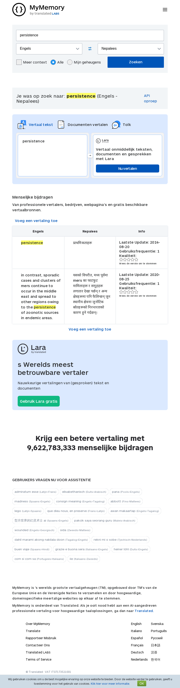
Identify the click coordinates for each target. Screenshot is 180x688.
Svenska (157, 624)
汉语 (154, 652)
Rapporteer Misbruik (41, 638)
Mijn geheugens (84, 62)
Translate (33, 631)
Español (137, 638)
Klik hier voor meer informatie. (110, 683)
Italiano (136, 631)
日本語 (155, 645)
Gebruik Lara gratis (38, 401)
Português (159, 631)
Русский (157, 638)
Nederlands (139, 659)
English (136, 624)
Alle (57, 62)
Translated (38, 652)
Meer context (31, 62)
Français (137, 645)
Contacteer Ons (38, 645)
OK (142, 683)
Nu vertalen (127, 168)
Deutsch (137, 652)
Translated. (144, 611)
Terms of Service (38, 659)
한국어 (155, 659)
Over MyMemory (38, 624)
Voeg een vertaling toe (36, 220)
